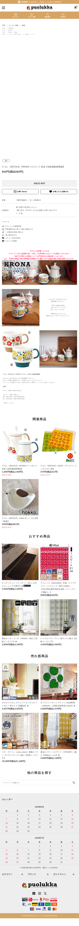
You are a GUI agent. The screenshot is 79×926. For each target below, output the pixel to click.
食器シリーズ (29, 34)
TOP (3, 28)
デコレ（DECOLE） (15, 34)
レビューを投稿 (9, 241)
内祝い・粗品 (12, 32)
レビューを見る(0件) (11, 238)
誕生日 (10, 30)
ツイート (5, 222)
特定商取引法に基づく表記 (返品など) (17, 229)
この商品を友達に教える (12, 232)
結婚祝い (11, 28)
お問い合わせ (20, 191)
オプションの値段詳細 (11, 226)
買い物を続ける (9, 235)
